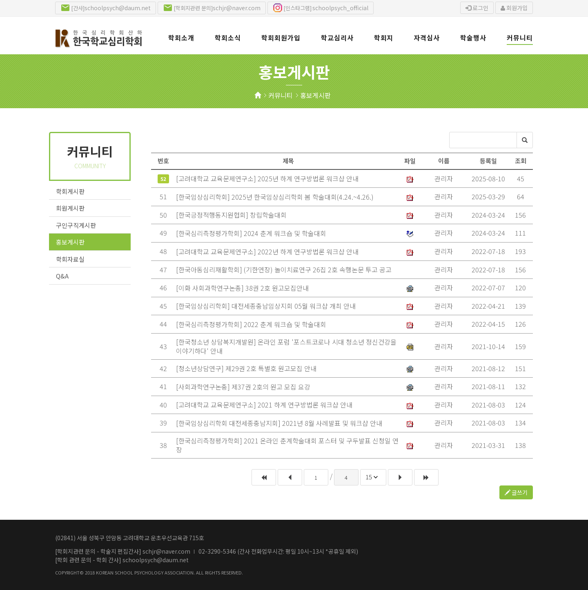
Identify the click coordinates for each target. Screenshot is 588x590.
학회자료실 (70, 259)
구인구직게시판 (76, 225)
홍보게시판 (315, 95)
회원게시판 (70, 208)
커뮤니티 (280, 95)
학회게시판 (70, 191)
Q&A (62, 276)
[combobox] (373, 477)
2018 (90, 572)
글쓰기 (516, 492)
